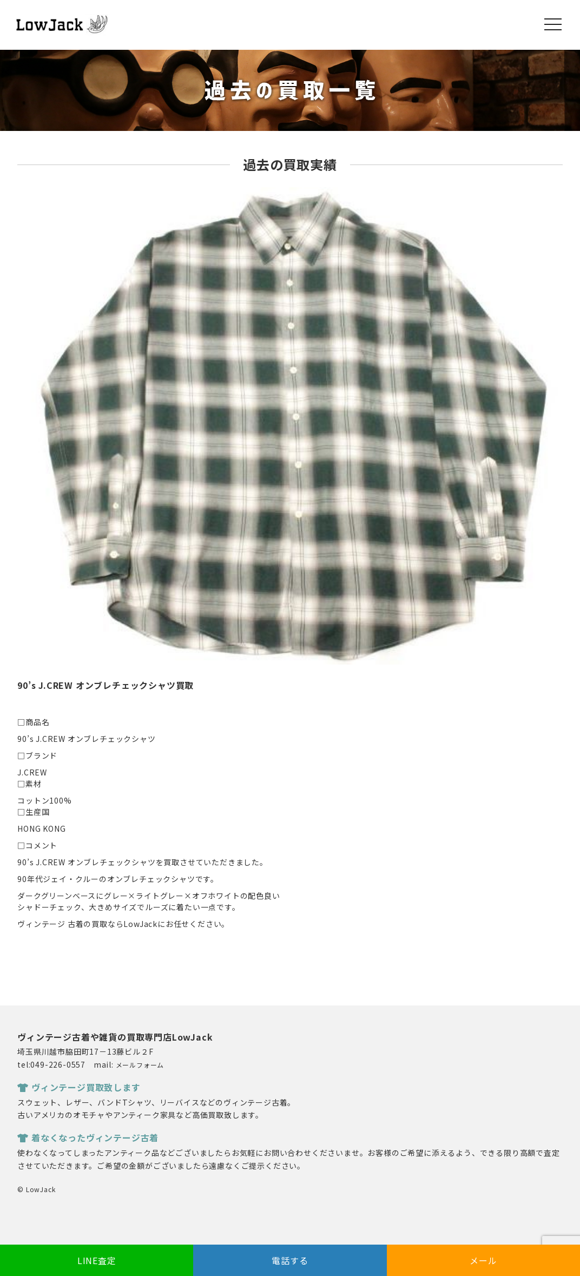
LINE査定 (96, 1260)
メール (483, 1260)
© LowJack (36, 1189)
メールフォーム (140, 1064)
